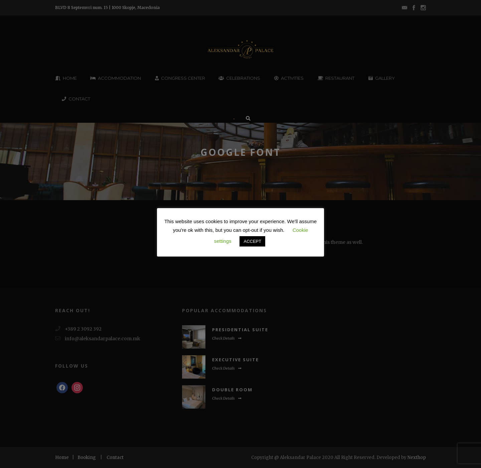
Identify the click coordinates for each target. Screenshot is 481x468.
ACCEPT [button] (252, 241)
